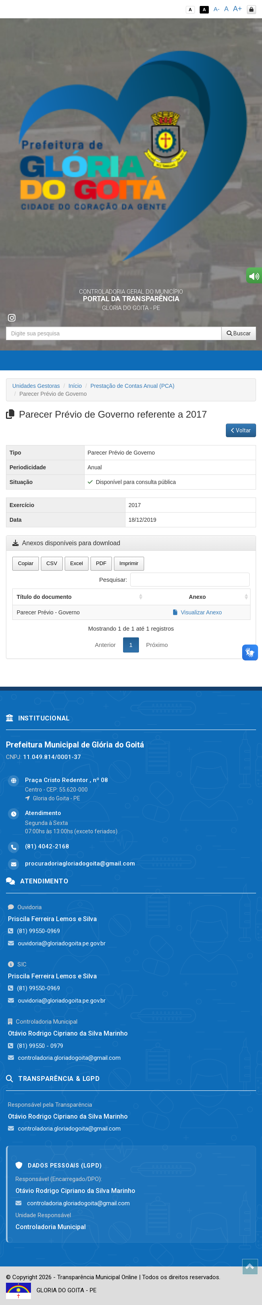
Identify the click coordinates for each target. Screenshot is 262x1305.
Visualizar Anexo (197, 612)
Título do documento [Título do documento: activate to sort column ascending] (44, 597)
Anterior (105, 644)
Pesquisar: (174, 580)
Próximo (157, 644)
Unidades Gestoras (36, 386)
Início (75, 386)
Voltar (241, 430)
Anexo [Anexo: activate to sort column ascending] (197, 597)
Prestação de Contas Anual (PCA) (133, 386)
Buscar (239, 333)
